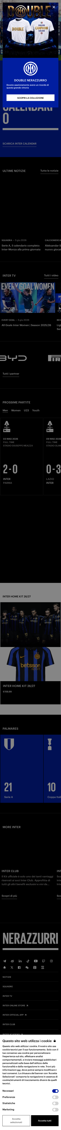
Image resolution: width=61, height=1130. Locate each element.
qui (18, 1069)
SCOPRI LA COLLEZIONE (30, 98)
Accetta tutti (44, 1120)
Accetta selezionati (16, 1120)
